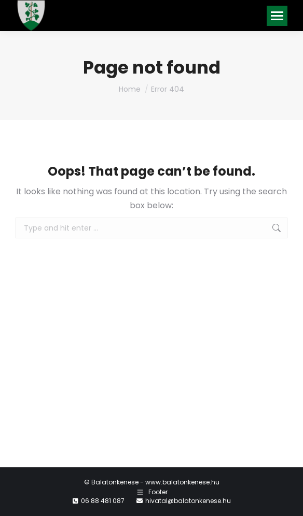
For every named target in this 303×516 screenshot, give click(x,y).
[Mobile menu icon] (277, 16)
